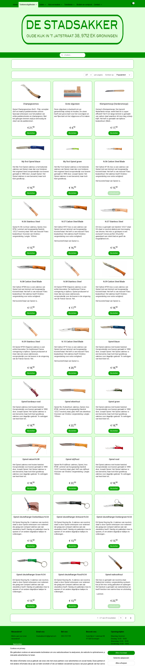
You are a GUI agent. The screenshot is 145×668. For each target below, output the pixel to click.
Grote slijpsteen (72, 104)
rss (76, 664)
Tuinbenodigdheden (28, 4)
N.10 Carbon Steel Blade (72, 341)
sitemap (71, 664)
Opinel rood (114, 459)
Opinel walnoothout (114, 574)
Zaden (42, 4)
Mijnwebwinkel (103, 664)
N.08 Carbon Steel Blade (31, 281)
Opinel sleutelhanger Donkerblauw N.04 (31, 517)
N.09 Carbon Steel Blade (114, 281)
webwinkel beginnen (84, 664)
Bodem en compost (84, 4)
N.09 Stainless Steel (31, 341)
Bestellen (31, 133)
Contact (98, 4)
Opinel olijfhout (72, 459)
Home (15, 4)
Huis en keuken (55, 4)
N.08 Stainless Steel (72, 281)
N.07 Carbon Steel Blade (72, 221)
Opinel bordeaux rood (30, 401)
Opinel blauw (114, 341)
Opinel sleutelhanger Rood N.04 (72, 574)
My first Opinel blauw (31, 161)
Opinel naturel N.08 (30, 459)
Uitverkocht (114, 193)
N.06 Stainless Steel (31, 221)
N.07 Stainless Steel (114, 221)
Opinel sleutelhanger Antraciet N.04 (72, 517)
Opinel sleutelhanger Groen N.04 (30, 574)
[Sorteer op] (123, 75)
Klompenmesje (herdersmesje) (114, 104)
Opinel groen (114, 401)
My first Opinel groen (72, 161)
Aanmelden (17, 644)
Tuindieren (69, 4)
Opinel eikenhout (72, 401)
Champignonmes (31, 104)
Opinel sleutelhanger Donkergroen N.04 (114, 517)
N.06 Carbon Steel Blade (114, 161)
